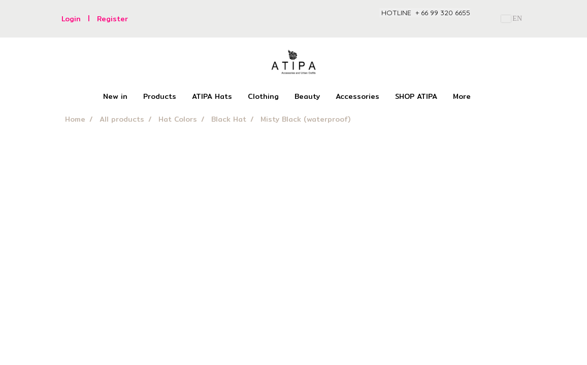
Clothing (263, 96)
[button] (487, 97)
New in (115, 96)
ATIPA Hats (212, 96)
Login (71, 18)
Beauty (307, 96)
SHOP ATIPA (416, 96)
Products (159, 96)
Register (112, 18)
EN (511, 18)
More (462, 96)
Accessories (357, 96)
